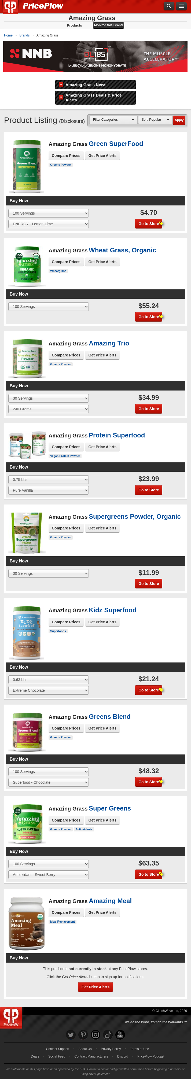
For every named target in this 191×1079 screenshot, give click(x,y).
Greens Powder (60, 158)
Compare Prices (66, 149)
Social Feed (56, 1050)
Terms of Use (139, 1043)
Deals (35, 1050)
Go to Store (150, 217)
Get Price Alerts (103, 149)
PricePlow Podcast (150, 1050)
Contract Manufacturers (91, 1050)
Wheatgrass (58, 264)
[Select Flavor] (48, 217)
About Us (84, 1043)
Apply (179, 114)
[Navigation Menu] (181, 6)
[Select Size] (48, 207)
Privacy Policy (111, 1043)
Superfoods (58, 625)
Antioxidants (84, 823)
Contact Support (57, 1043)
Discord (122, 1050)
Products (74, 25)
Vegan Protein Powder (65, 449)
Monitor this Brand (108, 25)
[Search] (169, 6)
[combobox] (113, 113)
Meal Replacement (62, 915)
